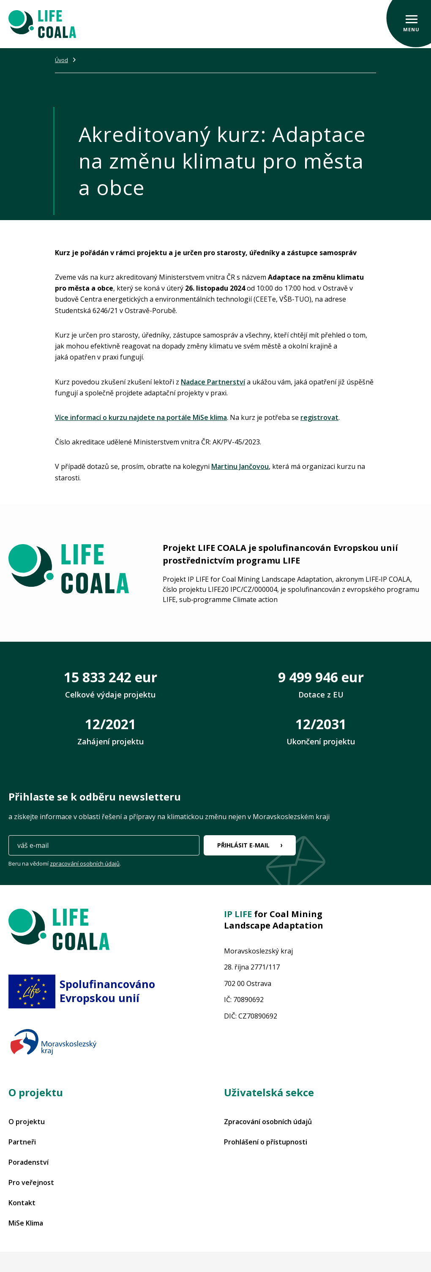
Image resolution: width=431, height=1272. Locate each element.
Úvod (61, 60)
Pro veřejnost (31, 1182)
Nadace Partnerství (213, 382)
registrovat (319, 417)
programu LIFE (268, 560)
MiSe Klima (25, 1223)
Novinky (92, 60)
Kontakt (21, 1202)
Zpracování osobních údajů (268, 1121)
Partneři (22, 1142)
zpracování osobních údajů (85, 863)
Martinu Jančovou (240, 466)
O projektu (26, 1121)
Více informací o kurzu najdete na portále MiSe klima (141, 417)
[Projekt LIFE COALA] (42, 24)
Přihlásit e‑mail (243, 845)
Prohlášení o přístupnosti (265, 1142)
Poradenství (28, 1162)
